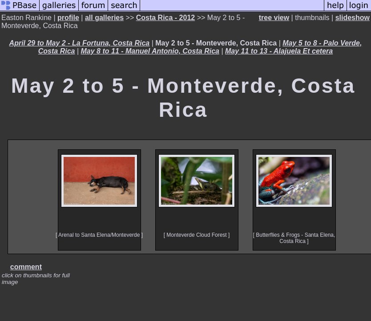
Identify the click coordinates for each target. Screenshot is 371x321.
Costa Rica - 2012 (165, 17)
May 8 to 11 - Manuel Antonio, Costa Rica (150, 51)
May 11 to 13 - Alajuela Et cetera (279, 51)
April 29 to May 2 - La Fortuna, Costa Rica (79, 43)
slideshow (352, 17)
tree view (274, 17)
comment (26, 267)
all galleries (104, 17)
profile (68, 17)
